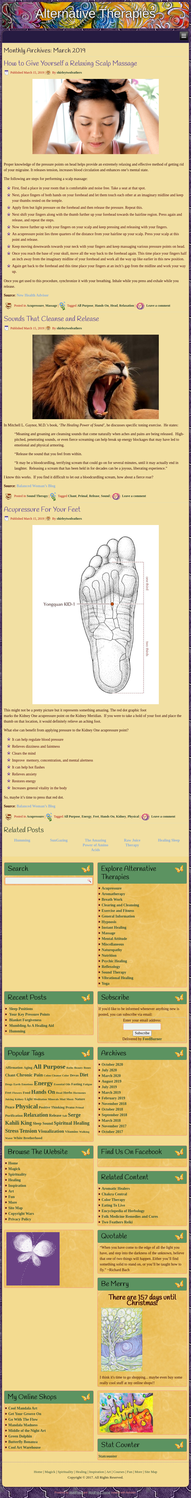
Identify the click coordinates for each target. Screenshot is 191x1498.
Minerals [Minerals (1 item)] (53, 1099)
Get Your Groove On (24, 1414)
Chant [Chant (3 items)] (10, 1075)
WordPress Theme (99, 1492)
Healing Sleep (169, 840)
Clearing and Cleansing (120, 905)
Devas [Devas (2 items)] (74, 1075)
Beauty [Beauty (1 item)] (78, 1067)
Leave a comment (158, 305)
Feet (96, 816)
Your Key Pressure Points (29, 1014)
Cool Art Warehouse (24, 1447)
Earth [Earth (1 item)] (17, 1084)
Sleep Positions (21, 1009)
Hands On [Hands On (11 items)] (43, 1092)
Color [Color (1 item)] (65, 1075)
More (12, 1202)
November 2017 (114, 1126)
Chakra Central (114, 1194)
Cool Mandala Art (22, 1408)
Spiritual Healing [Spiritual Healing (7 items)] (71, 1123)
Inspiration (17, 1186)
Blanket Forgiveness (25, 1020)
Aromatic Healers (116, 1189)
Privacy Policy (19, 1219)
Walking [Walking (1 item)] (84, 1131)
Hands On (102, 305)
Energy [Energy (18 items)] (43, 1083)
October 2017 (112, 1132)
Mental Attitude (114, 939)
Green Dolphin (20, 1436)
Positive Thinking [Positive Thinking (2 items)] (52, 1107)
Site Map (15, 1208)
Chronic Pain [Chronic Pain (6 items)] (29, 1075)
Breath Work (112, 900)
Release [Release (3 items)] (55, 1115)
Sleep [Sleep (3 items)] (37, 1123)
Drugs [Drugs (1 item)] (9, 1084)
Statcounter (107, 1456)
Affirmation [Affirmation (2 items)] (14, 1068)
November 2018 (114, 1104)
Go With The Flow (23, 1419)
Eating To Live (113, 1205)
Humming (22, 840)
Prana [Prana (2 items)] (69, 1107)
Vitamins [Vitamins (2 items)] (71, 1131)
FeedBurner (152, 1039)
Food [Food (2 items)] (26, 1093)
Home (13, 1163)
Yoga (106, 984)
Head (114, 305)
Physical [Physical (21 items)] (26, 1106)
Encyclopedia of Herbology (123, 1211)
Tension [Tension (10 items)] (28, 1131)
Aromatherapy (113, 894)
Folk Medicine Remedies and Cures (130, 1217)
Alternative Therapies (95, 13)
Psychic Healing (114, 961)
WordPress (75, 1492)
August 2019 (111, 1081)
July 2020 (109, 1070)
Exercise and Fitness (118, 911)
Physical (133, 816)
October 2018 (112, 1109)
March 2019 (111, 1093)
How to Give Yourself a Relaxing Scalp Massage (70, 63)
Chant (72, 496)
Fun (11, 1197)
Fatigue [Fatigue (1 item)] (87, 1084)
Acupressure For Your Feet (42, 509)
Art (11, 1191)
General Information (118, 916)
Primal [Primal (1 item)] (80, 1107)
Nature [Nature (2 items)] (80, 1099)
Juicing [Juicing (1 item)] (9, 1099)
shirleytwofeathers (69, 72)
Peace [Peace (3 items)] (9, 1107)
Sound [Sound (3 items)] (48, 1123)
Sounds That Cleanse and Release (51, 319)
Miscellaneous (113, 944)
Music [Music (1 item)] (70, 1099)
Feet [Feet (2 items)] (8, 1093)
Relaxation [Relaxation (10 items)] (36, 1115)
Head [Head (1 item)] (59, 1092)
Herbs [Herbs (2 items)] (67, 1093)
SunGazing (59, 840)
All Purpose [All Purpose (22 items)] (49, 1066)
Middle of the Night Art (27, 1431)
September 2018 (114, 1115)
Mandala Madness (23, 1425)
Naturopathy (112, 950)
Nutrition (109, 956)
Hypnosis (109, 922)
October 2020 (112, 1065)
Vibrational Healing (117, 978)
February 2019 (113, 1098)
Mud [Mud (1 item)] (62, 1099)
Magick (14, 1169)
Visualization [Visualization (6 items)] (51, 1131)
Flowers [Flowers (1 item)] (17, 1092)
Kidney (121, 816)
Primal (83, 496)
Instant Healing (114, 928)
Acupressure (35, 305)
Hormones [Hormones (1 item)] (79, 1092)
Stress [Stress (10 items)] (12, 1131)
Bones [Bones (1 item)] (87, 1067)
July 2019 (109, 1087)
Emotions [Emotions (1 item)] (27, 1084)
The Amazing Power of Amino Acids (95, 845)
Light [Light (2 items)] (29, 1099)
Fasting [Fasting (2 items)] (76, 1084)
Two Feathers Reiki (117, 1222)
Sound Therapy (37, 496)
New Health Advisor (33, 295)
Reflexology (111, 967)
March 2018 (111, 1121)
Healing (14, 1180)
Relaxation (126, 305)
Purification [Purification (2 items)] (14, 1116)
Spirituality (17, 1174)
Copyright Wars (21, 1214)
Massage (51, 305)
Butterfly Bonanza (23, 1442)
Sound (105, 496)
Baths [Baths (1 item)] (69, 1067)
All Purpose (85, 305)
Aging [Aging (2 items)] (28, 1068)
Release (94, 496)
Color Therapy (113, 1200)
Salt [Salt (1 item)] (64, 1115)
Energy (87, 816)
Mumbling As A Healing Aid (31, 1026)
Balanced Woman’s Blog (36, 486)
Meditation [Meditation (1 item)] (40, 1099)
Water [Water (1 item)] (9, 1138)
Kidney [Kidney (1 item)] (19, 1099)
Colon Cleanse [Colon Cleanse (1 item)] (52, 1075)
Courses (118, 1472)
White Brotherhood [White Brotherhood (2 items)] (28, 1138)
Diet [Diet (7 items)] (84, 1075)
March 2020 (111, 1076)
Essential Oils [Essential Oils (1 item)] (62, 1084)
